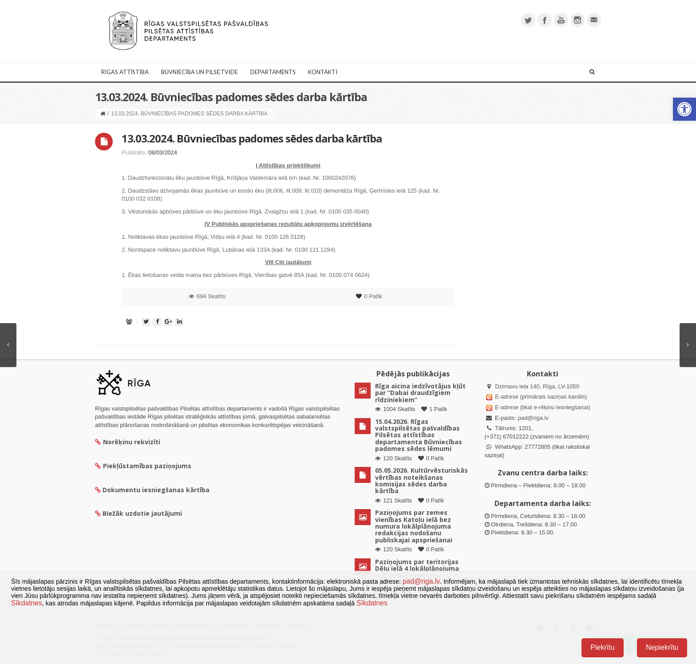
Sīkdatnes (26, 603)
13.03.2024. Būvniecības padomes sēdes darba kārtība (252, 138)
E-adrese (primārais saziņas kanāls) (541, 396)
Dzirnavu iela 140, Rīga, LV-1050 (537, 386)
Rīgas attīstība (125, 71)
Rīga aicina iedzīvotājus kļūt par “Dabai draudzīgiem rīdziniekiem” (420, 393)
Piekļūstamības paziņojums (143, 466)
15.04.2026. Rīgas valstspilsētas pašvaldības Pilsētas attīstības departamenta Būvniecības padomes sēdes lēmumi (418, 435)
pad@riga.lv (533, 418)
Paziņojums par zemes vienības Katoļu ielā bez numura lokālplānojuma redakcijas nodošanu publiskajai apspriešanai (413, 526)
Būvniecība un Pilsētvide (199, 71)
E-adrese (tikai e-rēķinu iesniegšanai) (542, 407)
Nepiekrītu (662, 647)
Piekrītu (602, 647)
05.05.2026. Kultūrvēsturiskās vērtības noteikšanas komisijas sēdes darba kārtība (421, 480)
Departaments (273, 71)
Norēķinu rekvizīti (127, 442)
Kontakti (322, 71)
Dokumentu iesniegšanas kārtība (156, 490)
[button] (684, 109)
